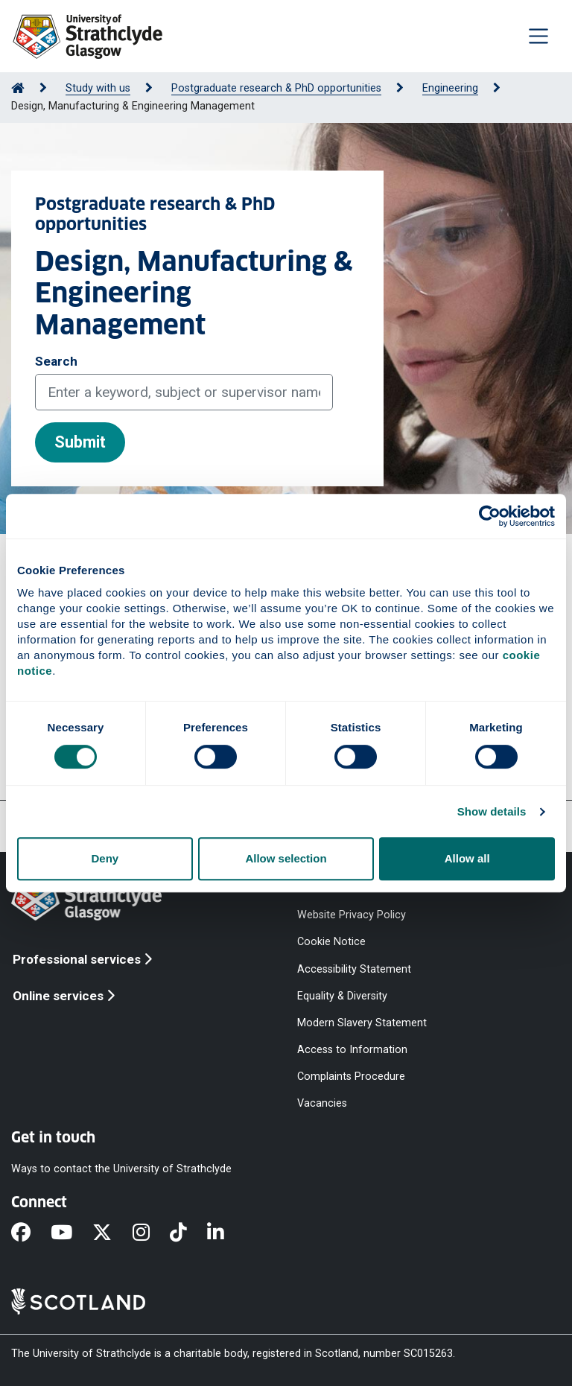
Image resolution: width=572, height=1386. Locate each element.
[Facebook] (31, 1233)
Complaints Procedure (351, 1076)
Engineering (450, 88)
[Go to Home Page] (18, 88)
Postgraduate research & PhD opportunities (276, 88)
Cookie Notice (331, 941)
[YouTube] (71, 1233)
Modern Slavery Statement (362, 1022)
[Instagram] (151, 1233)
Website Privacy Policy (351, 915)
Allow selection (285, 858)
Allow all (467, 858)
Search (56, 361)
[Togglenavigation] (538, 35)
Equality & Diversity (342, 995)
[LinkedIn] (225, 1233)
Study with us (98, 88)
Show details (492, 811)
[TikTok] (188, 1233)
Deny (104, 858)
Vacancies (322, 1103)
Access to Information (352, 1049)
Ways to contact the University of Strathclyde (121, 1168)
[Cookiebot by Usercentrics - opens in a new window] (490, 516)
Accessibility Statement (354, 968)
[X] (112, 1233)
